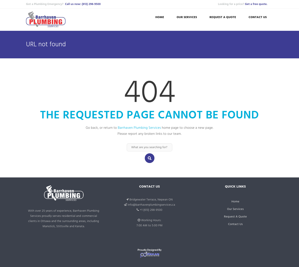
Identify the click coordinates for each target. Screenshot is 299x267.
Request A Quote (222, 17)
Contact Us (258, 17)
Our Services (187, 17)
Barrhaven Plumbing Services (139, 128)
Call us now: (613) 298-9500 (83, 4)
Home (159, 17)
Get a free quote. (256, 4)
